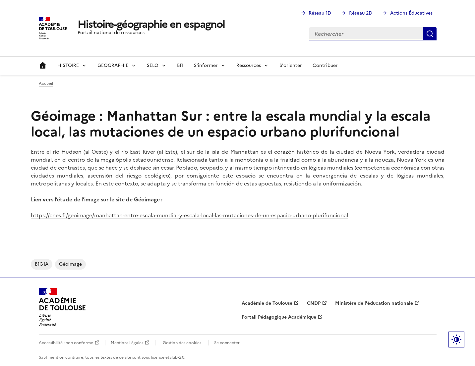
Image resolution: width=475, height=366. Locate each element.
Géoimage (70, 264)
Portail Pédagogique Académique (279, 317)
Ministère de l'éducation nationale (374, 303)
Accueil (42, 65)
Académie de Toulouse (267, 303)
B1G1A (41, 264)
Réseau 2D (360, 13)
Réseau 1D (320, 13)
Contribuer (325, 65)
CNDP (314, 303)
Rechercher (430, 33)
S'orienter (290, 65)
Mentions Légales (127, 343)
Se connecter (227, 343)
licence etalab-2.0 (167, 357)
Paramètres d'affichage (456, 339)
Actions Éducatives (411, 13)
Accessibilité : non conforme (66, 343)
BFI (180, 65)
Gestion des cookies (182, 343)
